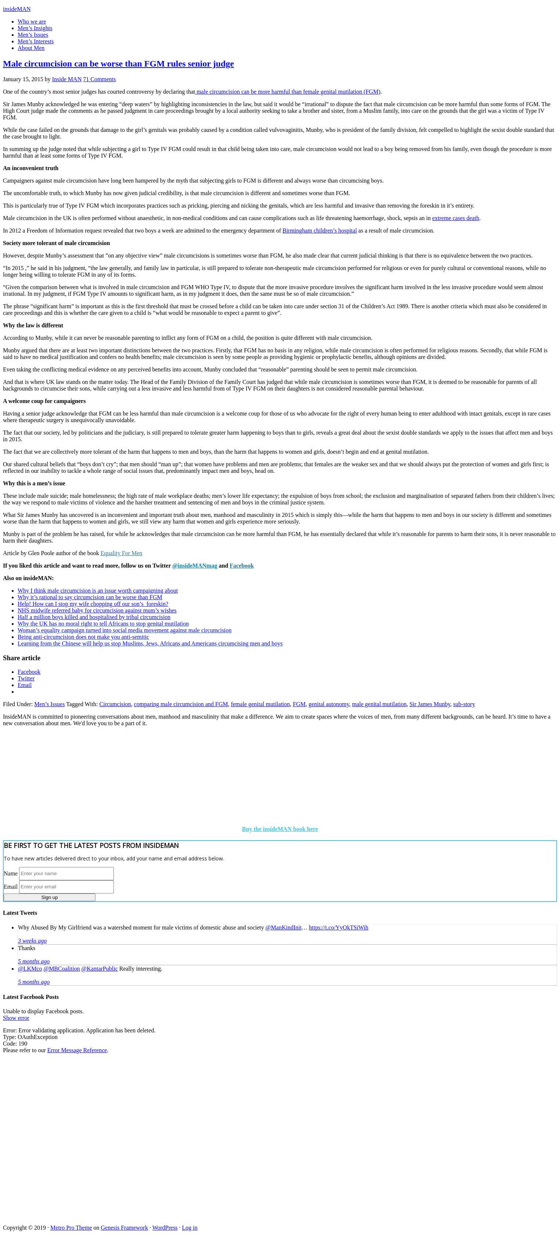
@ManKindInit (283, 927)
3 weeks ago (32, 941)
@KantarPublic (100, 968)
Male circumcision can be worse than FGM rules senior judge (118, 63)
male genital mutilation (379, 704)
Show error (16, 1018)
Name (11, 873)
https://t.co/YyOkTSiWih (338, 927)
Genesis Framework (124, 1228)
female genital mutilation (260, 704)
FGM (299, 704)
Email (11, 886)
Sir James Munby (429, 704)
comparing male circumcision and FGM (181, 704)
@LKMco (30, 968)
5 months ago (34, 961)
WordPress (165, 1228)
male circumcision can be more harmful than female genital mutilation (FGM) (287, 92)
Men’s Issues (49, 704)
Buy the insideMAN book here (280, 829)
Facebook (242, 565)
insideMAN (17, 9)
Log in (190, 1228)
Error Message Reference (77, 1050)
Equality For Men (121, 553)
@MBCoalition (61, 968)
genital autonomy (328, 704)
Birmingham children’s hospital (319, 230)
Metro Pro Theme (71, 1228)
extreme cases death (455, 218)
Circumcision (115, 704)
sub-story (464, 704)
